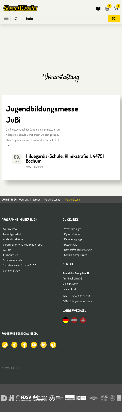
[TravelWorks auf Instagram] (5, 345)
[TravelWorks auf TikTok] (14, 345)
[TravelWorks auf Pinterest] (53, 345)
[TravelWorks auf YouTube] (34, 345)
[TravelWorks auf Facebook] (24, 345)
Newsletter (10, 368)
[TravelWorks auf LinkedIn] (43, 345)
